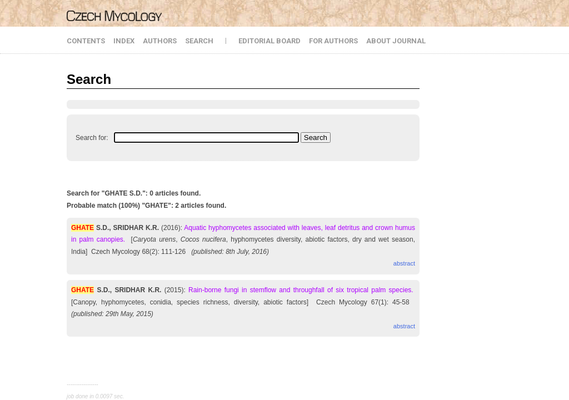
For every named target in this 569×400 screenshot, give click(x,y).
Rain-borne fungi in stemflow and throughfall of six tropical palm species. (300, 290)
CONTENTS (86, 41)
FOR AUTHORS (333, 41)
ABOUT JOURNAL (396, 41)
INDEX (123, 41)
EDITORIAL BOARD (269, 41)
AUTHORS (160, 41)
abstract (404, 263)
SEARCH (199, 41)
